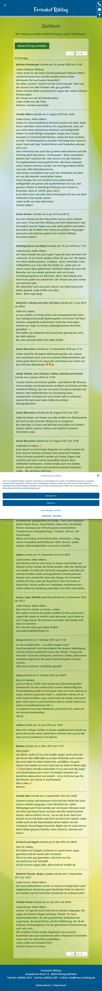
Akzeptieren (51, 495)
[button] (98, 475)
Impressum (57, 515)
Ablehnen (51, 503)
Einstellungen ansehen (51, 510)
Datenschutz (47, 515)
